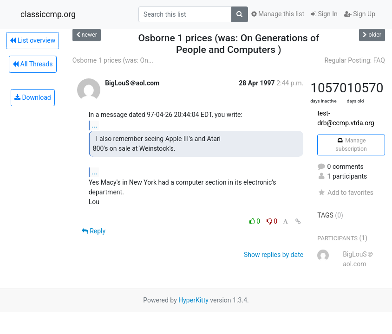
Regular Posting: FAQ (354, 60)
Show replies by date (273, 254)
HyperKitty (193, 300)
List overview (32, 40)
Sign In (324, 14)
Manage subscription (350, 144)
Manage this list (277, 14)
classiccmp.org (48, 14)
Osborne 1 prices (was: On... (112, 60)
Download (32, 97)
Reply (93, 231)
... (94, 125)
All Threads (32, 64)
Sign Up (359, 14)
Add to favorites (345, 192)
